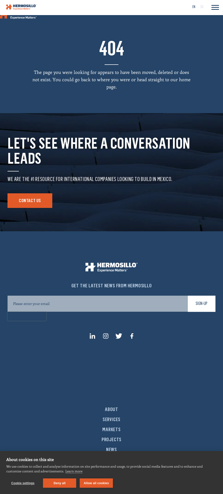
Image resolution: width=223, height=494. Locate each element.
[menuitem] (193, 7)
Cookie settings (22, 483)
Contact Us (30, 200)
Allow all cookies (96, 483)
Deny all (60, 483)
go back (83, 79)
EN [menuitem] (193, 7)
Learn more (73, 471)
